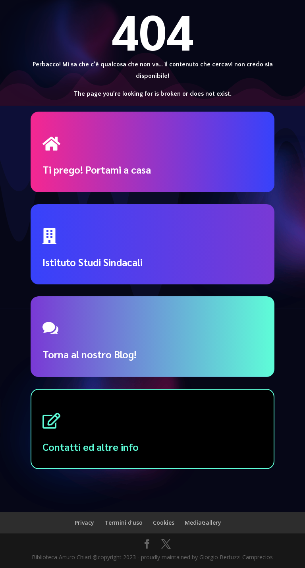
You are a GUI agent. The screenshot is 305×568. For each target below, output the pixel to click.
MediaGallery (203, 522)
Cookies (163, 522)
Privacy (84, 522)
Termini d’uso (123, 522)
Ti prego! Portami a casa (96, 169)
